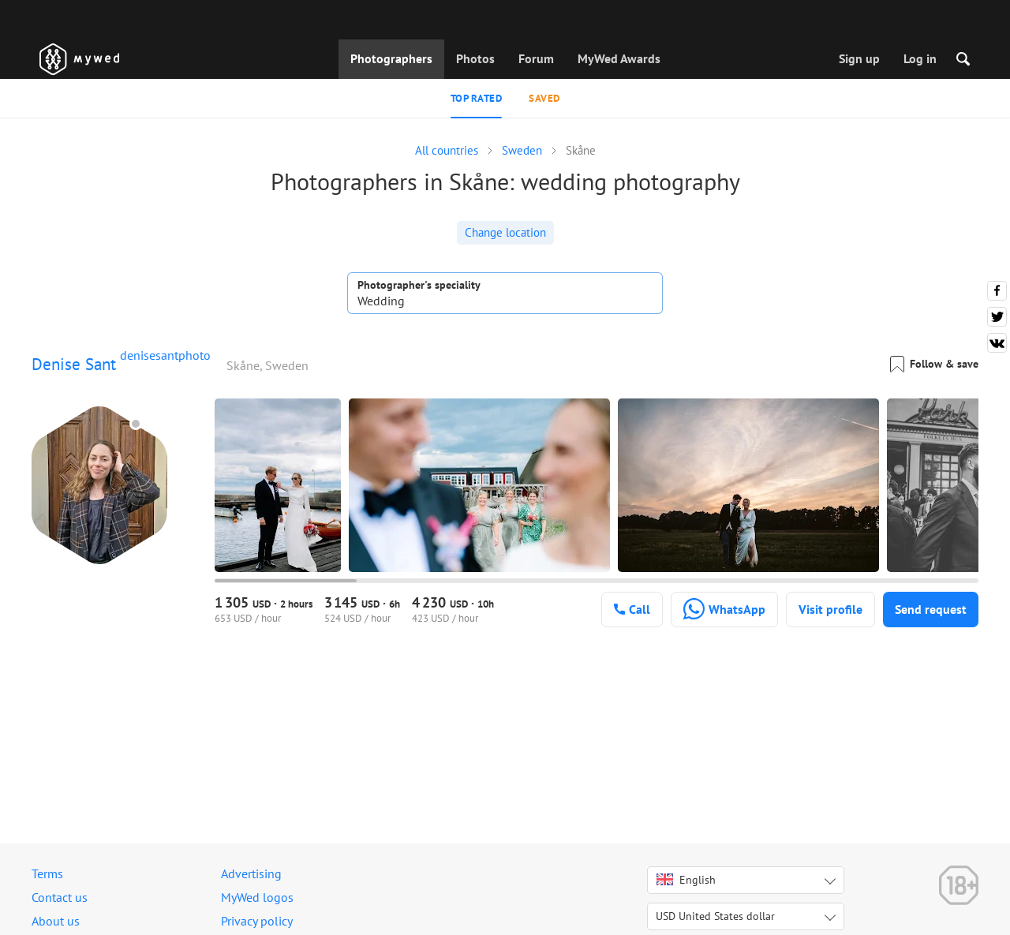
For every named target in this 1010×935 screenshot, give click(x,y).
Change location (505, 232)
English (686, 880)
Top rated (477, 98)
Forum (536, 58)
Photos (475, 58)
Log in (920, 58)
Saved (544, 98)
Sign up (859, 58)
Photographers (391, 58)
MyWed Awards (619, 58)
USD (715, 916)
